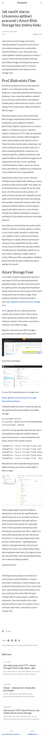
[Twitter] (8, 640)
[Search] (41, 3)
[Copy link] (19, 640)
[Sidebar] (2, 3)
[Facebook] (12, 640)
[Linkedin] (15, 640)
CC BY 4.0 (28, 645)
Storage (8, 631)
